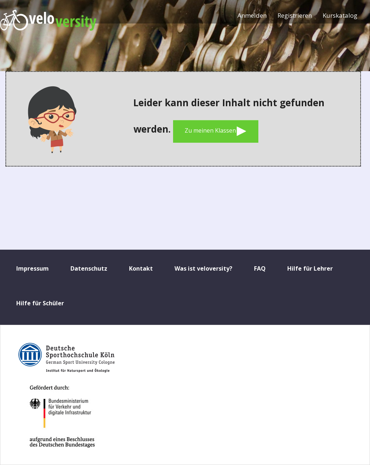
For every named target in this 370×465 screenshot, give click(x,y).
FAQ (260, 268)
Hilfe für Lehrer (310, 268)
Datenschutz (88, 268)
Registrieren (295, 15)
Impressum (32, 268)
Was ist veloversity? (203, 268)
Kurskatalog (340, 15)
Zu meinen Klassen (216, 131)
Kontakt (141, 268)
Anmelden (252, 15)
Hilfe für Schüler (40, 303)
